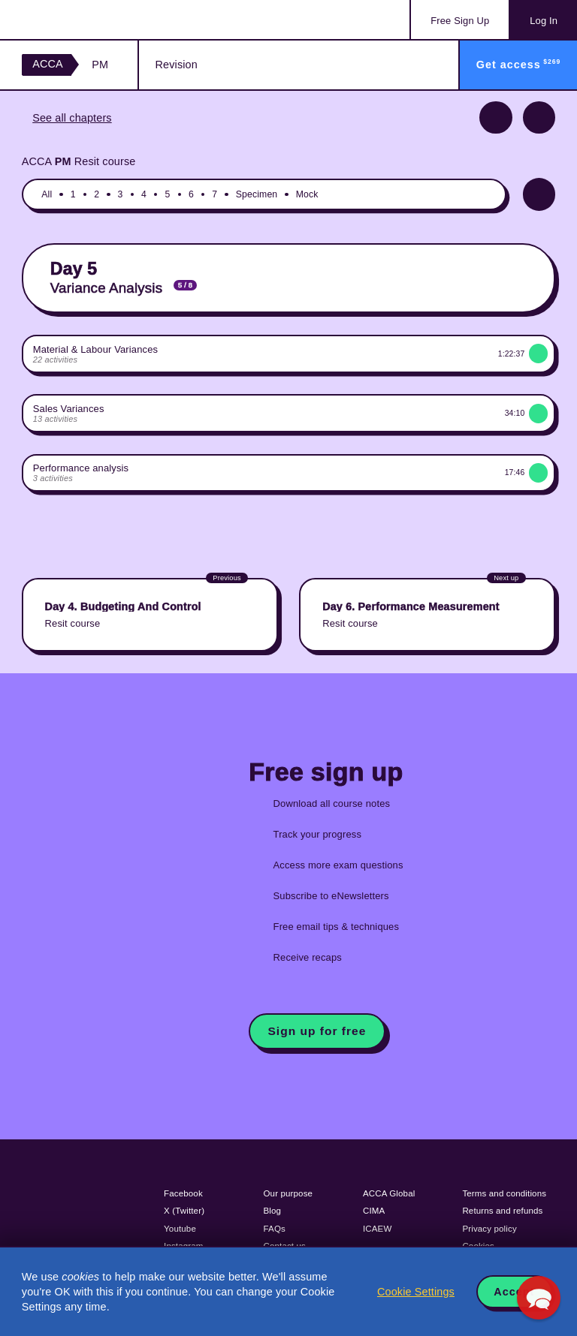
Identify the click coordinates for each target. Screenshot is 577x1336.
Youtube (180, 1228)
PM (100, 65)
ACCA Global (389, 1193)
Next (539, 117)
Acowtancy (83, 19)
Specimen (257, 194)
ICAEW (377, 1228)
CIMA (374, 1210)
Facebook (183, 1193)
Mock (307, 194)
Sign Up (459, 20)
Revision (177, 65)
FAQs (274, 1228)
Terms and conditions (504, 1193)
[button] (538, 1297)
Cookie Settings (416, 1292)
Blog (273, 1210)
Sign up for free (317, 1031)
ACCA (47, 64)
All (46, 194)
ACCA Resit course (79, 161)
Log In (543, 20)
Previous (495, 117)
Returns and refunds (502, 1210)
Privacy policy (489, 1228)
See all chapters (72, 118)
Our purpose (288, 1193)
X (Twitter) (184, 1210)
